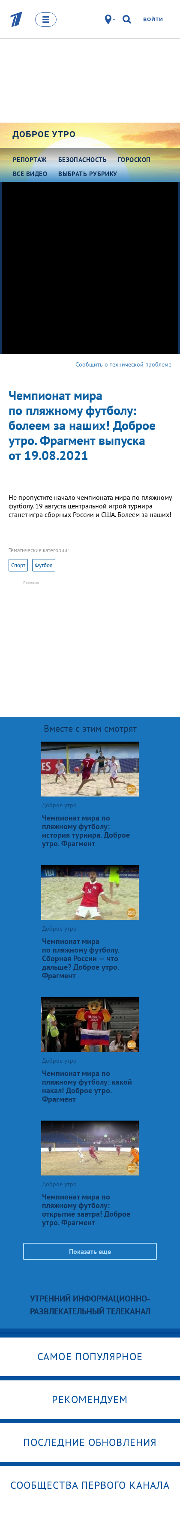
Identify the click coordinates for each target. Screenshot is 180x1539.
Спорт (18, 565)
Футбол (44, 565)
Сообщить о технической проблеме (123, 364)
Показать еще (90, 1251)
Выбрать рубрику (87, 174)
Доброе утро (44, 134)
